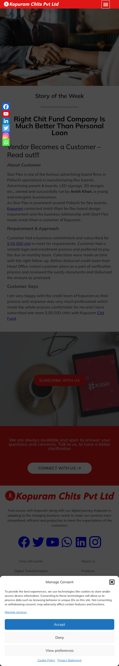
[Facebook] (6, 106)
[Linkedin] (6, 120)
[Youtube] (6, 113)
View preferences (60, 650)
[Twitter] (6, 128)
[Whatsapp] (6, 142)
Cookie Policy (46, 660)
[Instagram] (6, 135)
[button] (111, 582)
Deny (59, 637)
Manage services (16, 612)
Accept (59, 624)
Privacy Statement (69, 660)
